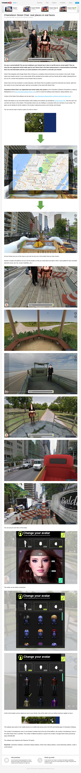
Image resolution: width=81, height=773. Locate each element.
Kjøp (77, 2)
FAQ (47, 2)
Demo (70, 2)
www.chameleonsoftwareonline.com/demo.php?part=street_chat (53, 96)
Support (54, 2)
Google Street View (60, 100)
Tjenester (39, 2)
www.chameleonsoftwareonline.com (25, 91)
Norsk (14, 2)
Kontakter (62, 2)
